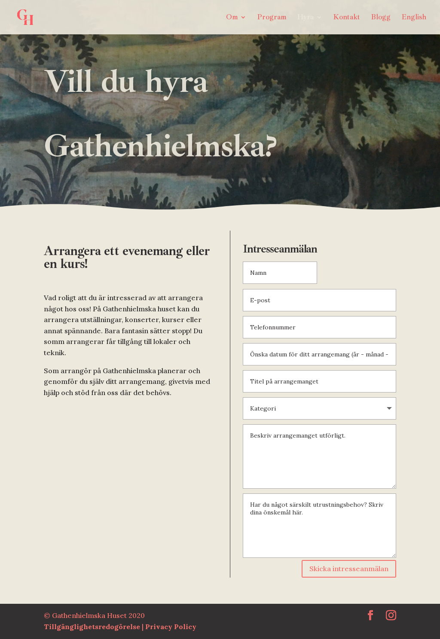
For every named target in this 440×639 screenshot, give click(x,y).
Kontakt (346, 17)
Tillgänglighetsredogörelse (93, 626)
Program (271, 17)
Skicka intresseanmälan (348, 568)
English (414, 17)
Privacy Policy (170, 626)
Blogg (381, 17)
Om (232, 17)
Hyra (305, 17)
